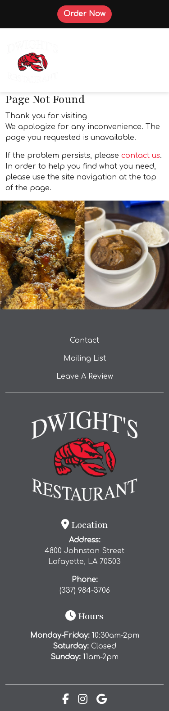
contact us (140, 156)
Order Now (88, 13)
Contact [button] (109, 339)
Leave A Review (103, 375)
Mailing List (85, 358)
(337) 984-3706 (84, 590)
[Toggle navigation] (149, 60)
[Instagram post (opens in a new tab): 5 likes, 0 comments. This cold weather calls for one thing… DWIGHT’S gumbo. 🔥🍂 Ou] (127, 307)
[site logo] (32, 60)
